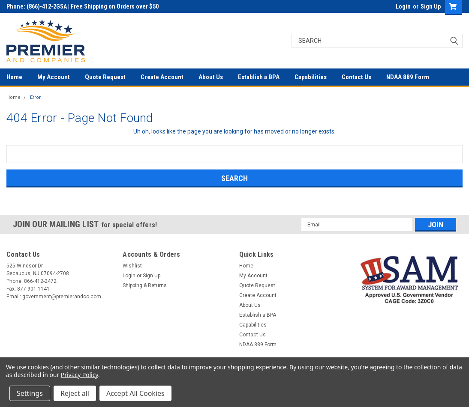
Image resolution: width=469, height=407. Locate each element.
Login (403, 6)
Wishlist (132, 266)
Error (35, 97)
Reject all (74, 393)
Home (14, 77)
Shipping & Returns (145, 285)
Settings (30, 393)
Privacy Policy (79, 375)
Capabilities (311, 77)
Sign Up (431, 6)
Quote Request (105, 77)
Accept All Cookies (135, 393)
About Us (210, 77)
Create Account (162, 77)
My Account (53, 77)
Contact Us (356, 77)
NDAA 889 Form (407, 77)
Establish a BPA (259, 77)
